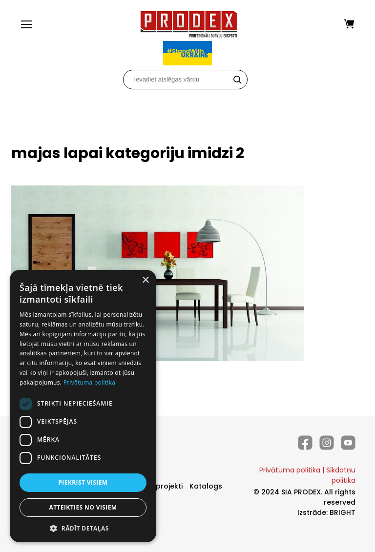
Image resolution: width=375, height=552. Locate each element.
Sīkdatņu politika (340, 475)
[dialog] (83, 406)
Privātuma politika (289, 470)
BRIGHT (342, 512)
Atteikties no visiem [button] (83, 507)
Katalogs (205, 486)
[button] (83, 527)
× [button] (145, 280)
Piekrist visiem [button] (82, 482)
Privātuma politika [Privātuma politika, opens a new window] (89, 382)
